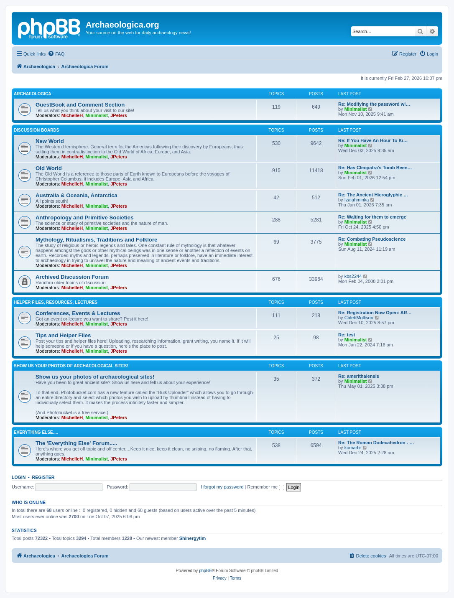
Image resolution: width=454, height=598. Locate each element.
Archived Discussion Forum (72, 277)
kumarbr (352, 447)
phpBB (205, 570)
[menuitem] (56, 54)
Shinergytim (192, 538)
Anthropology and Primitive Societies (84, 217)
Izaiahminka (356, 199)
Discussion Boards (36, 130)
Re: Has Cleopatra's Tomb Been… (375, 167)
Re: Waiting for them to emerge (372, 216)
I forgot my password (222, 486)
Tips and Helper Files (63, 335)
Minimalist (96, 115)
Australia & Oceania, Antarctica (76, 195)
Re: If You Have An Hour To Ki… (373, 140)
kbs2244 (353, 276)
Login (19, 477)
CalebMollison (358, 317)
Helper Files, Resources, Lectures (55, 302)
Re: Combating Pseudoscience (372, 239)
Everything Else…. (36, 432)
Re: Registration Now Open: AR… (375, 312)
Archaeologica (32, 94)
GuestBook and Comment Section (80, 105)
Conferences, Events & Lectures (78, 313)
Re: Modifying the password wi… (374, 104)
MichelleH (72, 115)
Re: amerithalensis (358, 376)
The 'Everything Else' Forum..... (76, 443)
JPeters (118, 115)
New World (50, 141)
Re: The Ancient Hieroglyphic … (373, 194)
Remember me (265, 486)
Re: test (346, 334)
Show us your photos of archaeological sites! (71, 366)
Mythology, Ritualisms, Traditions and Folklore (96, 240)
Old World (49, 168)
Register (43, 477)
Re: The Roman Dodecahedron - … (376, 442)
